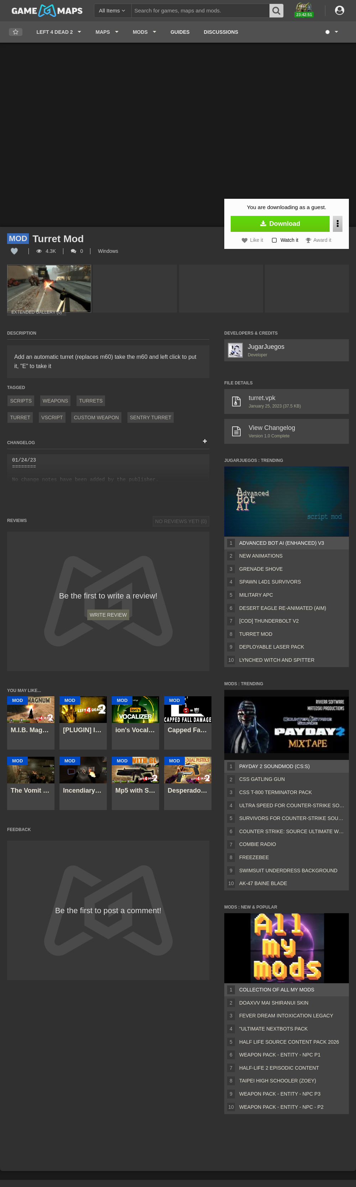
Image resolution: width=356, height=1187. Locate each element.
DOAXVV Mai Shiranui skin (273, 1003)
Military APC (256, 595)
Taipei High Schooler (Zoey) (277, 1081)
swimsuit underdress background (288, 870)
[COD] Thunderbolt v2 (269, 621)
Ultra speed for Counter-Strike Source (292, 805)
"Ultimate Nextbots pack (273, 1029)
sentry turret (151, 417)
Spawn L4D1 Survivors (270, 582)
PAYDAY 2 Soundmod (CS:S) (274, 766)
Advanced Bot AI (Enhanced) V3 (281, 543)
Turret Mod (255, 634)
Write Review (108, 615)
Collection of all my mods (276, 989)
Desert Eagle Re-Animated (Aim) (282, 608)
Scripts (21, 401)
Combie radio (257, 844)
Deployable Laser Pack (271, 647)
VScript (52, 417)
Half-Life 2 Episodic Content (279, 1068)
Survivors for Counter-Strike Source (292, 818)
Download (280, 223)
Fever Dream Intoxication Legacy (286, 1015)
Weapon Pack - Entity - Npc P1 (279, 1055)
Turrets (91, 401)
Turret (20, 417)
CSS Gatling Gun (262, 779)
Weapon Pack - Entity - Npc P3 (279, 1094)
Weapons (55, 401)
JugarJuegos (266, 346)
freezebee (254, 857)
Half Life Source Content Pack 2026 (289, 1042)
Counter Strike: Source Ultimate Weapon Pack (292, 831)
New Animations (261, 556)
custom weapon (96, 417)
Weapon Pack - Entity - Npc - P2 (281, 1107)
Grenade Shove (261, 569)
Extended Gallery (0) (36, 312)
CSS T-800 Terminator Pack (275, 792)
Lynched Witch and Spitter (276, 660)
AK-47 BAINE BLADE (263, 883)
